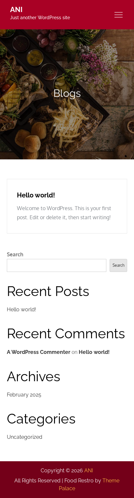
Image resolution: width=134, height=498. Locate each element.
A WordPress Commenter (38, 352)
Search (15, 254)
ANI (16, 9)
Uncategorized (24, 437)
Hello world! (36, 195)
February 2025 (24, 395)
